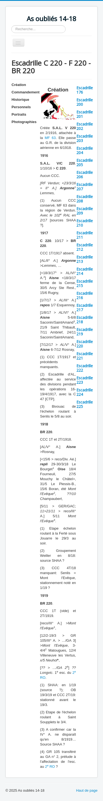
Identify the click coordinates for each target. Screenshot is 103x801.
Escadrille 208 (84, 199)
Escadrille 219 (84, 331)
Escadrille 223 (84, 380)
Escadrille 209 (84, 211)
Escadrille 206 (84, 174)
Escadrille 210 (84, 223)
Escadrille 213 (84, 259)
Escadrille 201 (84, 114)
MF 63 (50, 138)
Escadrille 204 (84, 150)
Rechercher (11, 25)
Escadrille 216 (84, 295)
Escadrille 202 (84, 126)
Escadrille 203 (84, 138)
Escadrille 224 (84, 392)
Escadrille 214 (84, 271)
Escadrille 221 (84, 356)
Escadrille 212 (84, 247)
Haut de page (87, 790)
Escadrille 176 (84, 90)
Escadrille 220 (84, 344)
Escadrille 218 (84, 319)
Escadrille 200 (84, 102)
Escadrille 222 (84, 368)
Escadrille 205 (84, 162)
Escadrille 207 (84, 186)
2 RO (50, 766)
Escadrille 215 (84, 283)
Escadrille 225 (84, 404)
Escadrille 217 (84, 307)
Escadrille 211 (84, 235)
